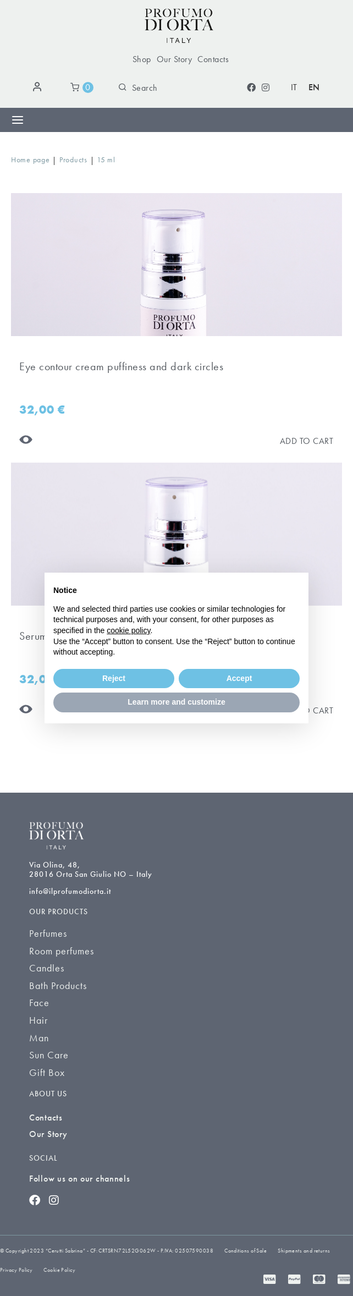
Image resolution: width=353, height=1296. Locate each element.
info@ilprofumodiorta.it (70, 891)
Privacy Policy (16, 1269)
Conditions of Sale (245, 1250)
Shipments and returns (304, 1250)
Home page (30, 159)
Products (73, 159)
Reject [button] (113, 678)
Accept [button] (239, 678)
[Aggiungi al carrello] (307, 441)
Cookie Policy (59, 1269)
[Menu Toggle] (17, 120)
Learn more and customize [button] (176, 702)
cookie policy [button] (128, 630)
